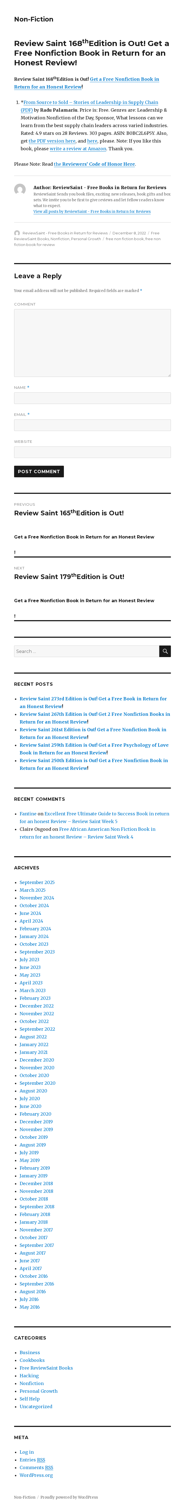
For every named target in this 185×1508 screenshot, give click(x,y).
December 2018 (36, 1183)
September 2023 (37, 952)
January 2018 (34, 1222)
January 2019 (34, 1175)
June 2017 (30, 1260)
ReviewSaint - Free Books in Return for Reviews (65, 233)
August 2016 (33, 1291)
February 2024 (35, 928)
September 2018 (37, 1206)
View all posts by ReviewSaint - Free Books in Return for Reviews (92, 211)
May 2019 (30, 1160)
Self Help (30, 1399)
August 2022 (33, 1037)
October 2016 (34, 1276)
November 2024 (37, 898)
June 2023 (30, 967)
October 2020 (34, 1075)
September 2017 (37, 1245)
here (92, 141)
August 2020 (33, 1091)
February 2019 (35, 1168)
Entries (32, 1460)
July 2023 (29, 959)
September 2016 (37, 1284)
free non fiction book (125, 239)
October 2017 (34, 1237)
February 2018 (35, 1214)
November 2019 (36, 1129)
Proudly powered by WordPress (69, 1497)
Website (23, 441)
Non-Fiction (33, 19)
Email (22, 414)
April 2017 (31, 1268)
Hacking (29, 1375)
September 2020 (38, 1083)
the (94, 164)
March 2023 (33, 990)
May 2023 (30, 975)
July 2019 (29, 1152)
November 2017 (36, 1230)
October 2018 (34, 1199)
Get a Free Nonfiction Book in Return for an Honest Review (91, 53)
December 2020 (37, 1060)
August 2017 (33, 1253)
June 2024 (30, 913)
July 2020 (30, 1098)
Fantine (28, 813)
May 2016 (30, 1307)
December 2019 (36, 1121)
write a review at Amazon (78, 148)
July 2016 (29, 1299)
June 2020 (30, 1106)
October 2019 (34, 1137)
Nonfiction (60, 239)
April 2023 (31, 982)
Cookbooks (32, 1360)
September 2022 (37, 1029)
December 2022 (37, 1006)
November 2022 (37, 1013)
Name (22, 387)
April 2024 (31, 921)
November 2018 (36, 1191)
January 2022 (34, 1044)
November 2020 (37, 1067)
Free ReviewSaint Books (46, 1368)
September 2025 (37, 882)
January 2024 (34, 936)
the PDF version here (52, 141)
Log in (27, 1452)
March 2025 (33, 890)
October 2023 (34, 944)
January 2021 (34, 1052)
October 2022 (34, 1021)
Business (30, 1352)
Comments (36, 1467)
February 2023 (35, 998)
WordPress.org (36, 1475)
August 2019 (33, 1145)
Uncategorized (36, 1406)
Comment (25, 304)
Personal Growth (86, 239)
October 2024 (34, 905)
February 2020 (35, 1114)
